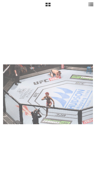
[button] (48, 6)
